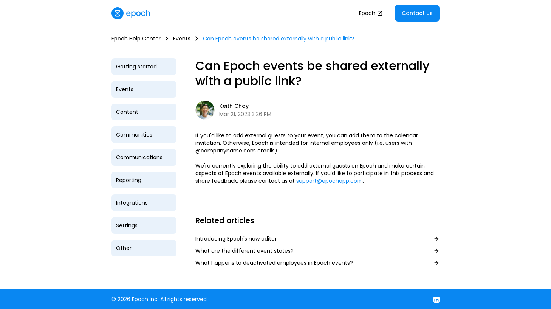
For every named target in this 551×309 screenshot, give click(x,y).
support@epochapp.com (329, 181)
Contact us (417, 13)
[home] (130, 13)
